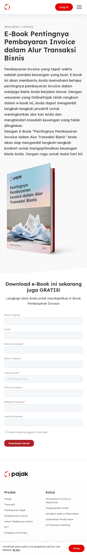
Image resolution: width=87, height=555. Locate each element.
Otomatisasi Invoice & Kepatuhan (58, 500)
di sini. (16, 549)
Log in (64, 7)
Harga (7, 498)
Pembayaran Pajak (14, 510)
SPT (6, 527)
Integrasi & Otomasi (15, 532)
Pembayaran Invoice (16, 515)
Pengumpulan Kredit (57, 508)
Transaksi (9, 504)
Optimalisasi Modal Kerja (59, 519)
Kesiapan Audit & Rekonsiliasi (62, 513)
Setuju (76, 548)
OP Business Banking (58, 525)
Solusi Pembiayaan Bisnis (18, 521)
